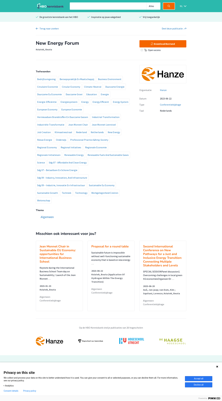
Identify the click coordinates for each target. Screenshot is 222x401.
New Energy (114, 132)
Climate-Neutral (92, 86)
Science (41, 162)
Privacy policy (29, 391)
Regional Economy (47, 147)
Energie (105, 94)
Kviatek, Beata (44, 49)
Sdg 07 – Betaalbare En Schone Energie (57, 170)
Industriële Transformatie (50, 124)
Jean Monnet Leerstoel (104, 124)
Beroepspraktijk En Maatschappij (77, 79)
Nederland (81, 132)
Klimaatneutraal (63, 132)
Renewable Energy (74, 154)
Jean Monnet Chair (78, 124)
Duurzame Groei (74, 94)
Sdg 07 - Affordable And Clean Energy (68, 162)
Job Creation (44, 132)
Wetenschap (43, 200)
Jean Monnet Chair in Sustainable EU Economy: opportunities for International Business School (58, 254)
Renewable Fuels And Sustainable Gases (108, 154)
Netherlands (97, 132)
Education (91, 94)
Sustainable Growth (47, 192)
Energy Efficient (101, 101)
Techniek (66, 192)
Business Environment (109, 79)
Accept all (198, 378)
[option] (111, 341)
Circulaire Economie (47, 86)
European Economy (47, 109)
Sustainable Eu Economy (101, 185)
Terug (49, 28)
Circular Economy (71, 86)
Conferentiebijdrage (170, 104)
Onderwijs (61, 139)
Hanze (163, 90)
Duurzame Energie (114, 86)
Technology (81, 192)
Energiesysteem (69, 101)
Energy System (120, 101)
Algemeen (45, 296)
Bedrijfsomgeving (46, 79)
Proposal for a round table (110, 246)
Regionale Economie (96, 147)
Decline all (198, 385)
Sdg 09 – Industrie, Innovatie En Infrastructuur (61, 185)
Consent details (11, 391)
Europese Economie (71, 109)
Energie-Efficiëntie (47, 101)
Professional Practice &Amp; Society (89, 139)
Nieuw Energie (44, 139)
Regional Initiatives (71, 147)
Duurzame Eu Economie (49, 94)
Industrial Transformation (105, 117)
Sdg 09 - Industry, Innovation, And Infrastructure (62, 177)
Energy (85, 101)
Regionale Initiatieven (48, 154)
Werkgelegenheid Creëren (104, 192)
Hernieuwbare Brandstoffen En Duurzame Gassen (62, 117)
